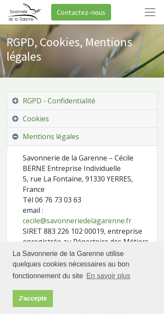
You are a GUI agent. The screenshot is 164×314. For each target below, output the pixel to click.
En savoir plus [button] (108, 276)
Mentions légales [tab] (51, 136)
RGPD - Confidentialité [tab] (59, 101)
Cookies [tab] (36, 118)
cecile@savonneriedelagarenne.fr (77, 220)
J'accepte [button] (32, 298)
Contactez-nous (81, 12)
